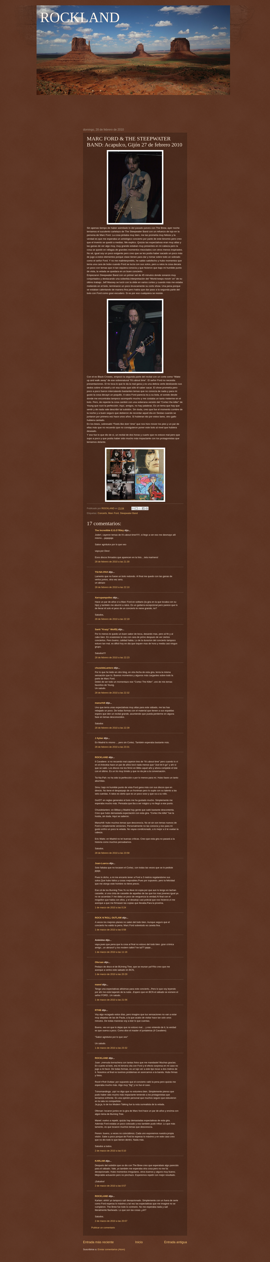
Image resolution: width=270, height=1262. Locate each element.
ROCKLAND (80, 17)
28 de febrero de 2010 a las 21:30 (112, 561)
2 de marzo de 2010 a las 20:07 (111, 1221)
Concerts (102, 513)
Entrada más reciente (98, 1242)
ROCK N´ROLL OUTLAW (108, 917)
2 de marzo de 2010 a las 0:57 (110, 1185)
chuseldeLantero (104, 667)
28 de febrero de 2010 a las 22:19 (112, 619)
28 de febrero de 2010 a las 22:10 (112, 587)
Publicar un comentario (103, 1227)
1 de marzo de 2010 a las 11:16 (111, 952)
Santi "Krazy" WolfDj (106, 629)
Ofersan (99, 962)
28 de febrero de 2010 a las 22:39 (112, 727)
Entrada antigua (175, 1242)
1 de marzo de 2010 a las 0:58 (110, 929)
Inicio (139, 1242)
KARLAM (100, 1161)
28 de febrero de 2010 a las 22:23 (112, 657)
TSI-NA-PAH (101, 572)
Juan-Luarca (102, 863)
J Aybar (99, 738)
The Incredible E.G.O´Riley (109, 530)
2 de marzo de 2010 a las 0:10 (110, 1150)
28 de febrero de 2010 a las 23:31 (112, 747)
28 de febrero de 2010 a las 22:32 (112, 692)
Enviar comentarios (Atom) (111, 1249)
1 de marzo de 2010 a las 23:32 (111, 1048)
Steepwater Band (129, 513)
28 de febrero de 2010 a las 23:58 (112, 853)
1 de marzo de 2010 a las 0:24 (110, 907)
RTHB (98, 1010)
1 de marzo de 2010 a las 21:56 (111, 999)
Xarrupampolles (103, 597)
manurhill (100, 703)
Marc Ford (113, 513)
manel (98, 984)
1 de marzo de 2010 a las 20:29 (111, 974)
